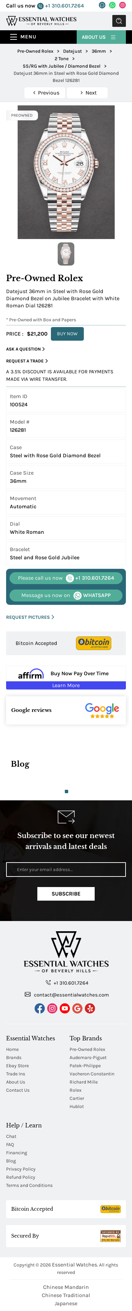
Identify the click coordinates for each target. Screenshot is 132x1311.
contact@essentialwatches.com (67, 994)
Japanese (66, 1303)
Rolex (75, 1090)
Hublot (77, 1106)
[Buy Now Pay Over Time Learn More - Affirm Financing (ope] (66, 677)
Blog (11, 1161)
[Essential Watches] (41, 20)
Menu (28, 37)
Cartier (77, 1098)
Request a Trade (27, 361)
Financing (16, 1153)
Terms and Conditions (29, 1185)
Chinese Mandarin (66, 1287)
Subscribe (66, 893)
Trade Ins (15, 1074)
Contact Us (18, 1090)
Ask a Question (25, 349)
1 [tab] (66, 791)
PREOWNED (22, 115)
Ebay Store (17, 1066)
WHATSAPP (66, 595)
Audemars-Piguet (88, 1057)
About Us (99, 36)
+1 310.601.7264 (60, 6)
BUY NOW (67, 334)
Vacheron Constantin (92, 1074)
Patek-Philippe (85, 1066)
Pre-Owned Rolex (87, 1049)
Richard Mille (84, 1082)
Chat (11, 1136)
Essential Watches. (75, 1264)
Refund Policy (20, 1177)
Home (12, 1049)
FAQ (10, 1144)
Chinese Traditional (66, 1295)
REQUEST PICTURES (30, 617)
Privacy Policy (21, 1169)
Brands (13, 1057)
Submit (119, 21)
